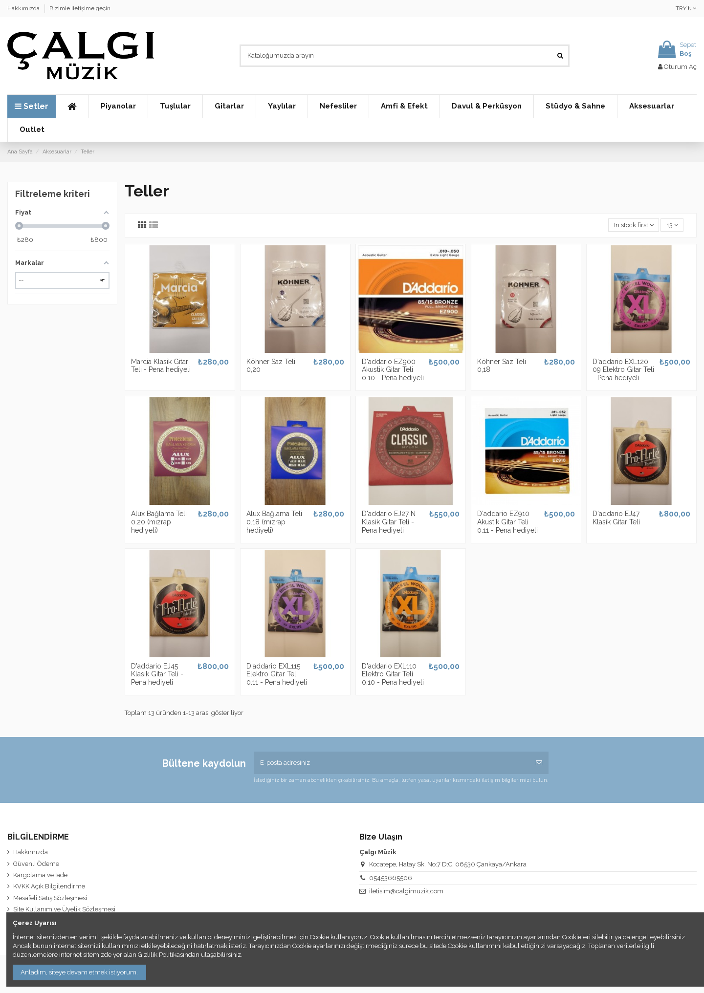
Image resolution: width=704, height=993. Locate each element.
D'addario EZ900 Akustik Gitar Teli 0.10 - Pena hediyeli (393, 370)
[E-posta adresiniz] (391, 763)
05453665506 (390, 878)
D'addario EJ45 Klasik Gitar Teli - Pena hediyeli (157, 674)
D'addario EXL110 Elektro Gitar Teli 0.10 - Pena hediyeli (393, 674)
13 (672, 225)
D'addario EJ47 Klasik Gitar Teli (616, 518)
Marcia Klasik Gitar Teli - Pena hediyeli (161, 366)
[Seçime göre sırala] (633, 225)
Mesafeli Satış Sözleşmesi (50, 898)
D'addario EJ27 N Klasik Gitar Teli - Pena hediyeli (389, 522)
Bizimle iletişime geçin (79, 8)
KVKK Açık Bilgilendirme (49, 886)
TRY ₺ (686, 8)
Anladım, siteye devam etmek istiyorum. (79, 972)
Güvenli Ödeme (36, 863)
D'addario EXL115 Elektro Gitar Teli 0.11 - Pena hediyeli (276, 674)
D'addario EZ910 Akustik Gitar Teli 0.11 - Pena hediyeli (507, 522)
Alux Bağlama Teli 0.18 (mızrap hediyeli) (274, 522)
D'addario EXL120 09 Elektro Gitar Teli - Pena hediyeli (623, 370)
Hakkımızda (24, 8)
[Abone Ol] (539, 763)
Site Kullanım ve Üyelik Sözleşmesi (64, 909)
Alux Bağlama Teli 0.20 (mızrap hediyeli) (159, 522)
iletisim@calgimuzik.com (406, 891)
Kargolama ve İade (40, 875)
